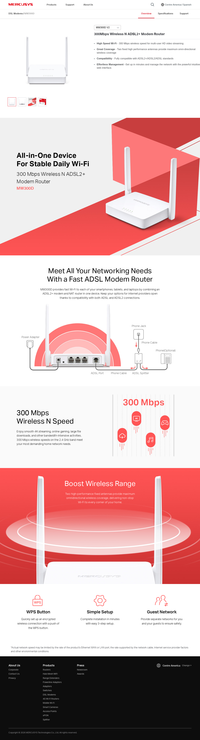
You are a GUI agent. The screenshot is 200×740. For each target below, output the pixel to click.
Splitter (46, 719)
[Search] (152, 4)
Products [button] (51, 4)
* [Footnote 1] (11, 647)
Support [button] (70, 4)
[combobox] (107, 27)
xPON (45, 715)
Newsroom (82, 669)
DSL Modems (16, 13)
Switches (47, 690)
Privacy (12, 678)
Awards (80, 673)
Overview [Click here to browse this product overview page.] (146, 13)
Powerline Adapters (52, 682)
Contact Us (14, 673)
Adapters (47, 686)
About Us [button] (88, 4)
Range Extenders (51, 678)
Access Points (50, 711)
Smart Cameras (50, 707)
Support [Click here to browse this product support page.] (184, 13)
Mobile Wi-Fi (49, 702)
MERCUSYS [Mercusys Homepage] (21, 4)
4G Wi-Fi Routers (51, 698)
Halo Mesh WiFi (50, 673)
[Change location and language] (176, 4)
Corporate (13, 669)
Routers (46, 669)
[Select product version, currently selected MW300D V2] (107, 27)
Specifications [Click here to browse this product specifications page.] (165, 13)
